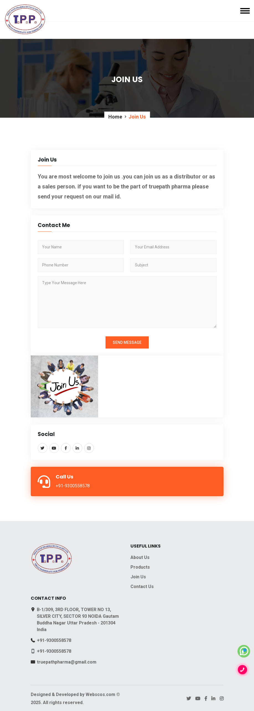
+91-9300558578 (54, 640)
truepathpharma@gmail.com (66, 662)
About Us (140, 557)
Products (140, 567)
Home (115, 117)
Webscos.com (100, 694)
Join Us (138, 576)
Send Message (127, 342)
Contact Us (142, 586)
